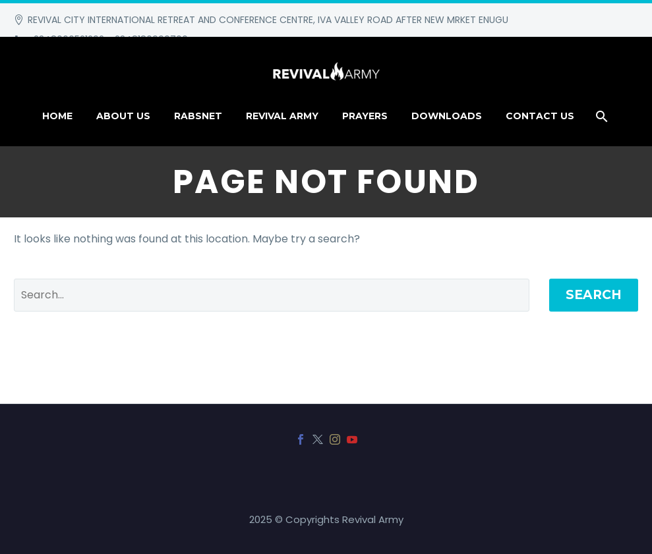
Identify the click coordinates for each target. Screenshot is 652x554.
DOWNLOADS (446, 116)
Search (594, 294)
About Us (123, 116)
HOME (57, 116)
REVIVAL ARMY (282, 116)
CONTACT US (540, 116)
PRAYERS (365, 116)
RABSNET (198, 116)
